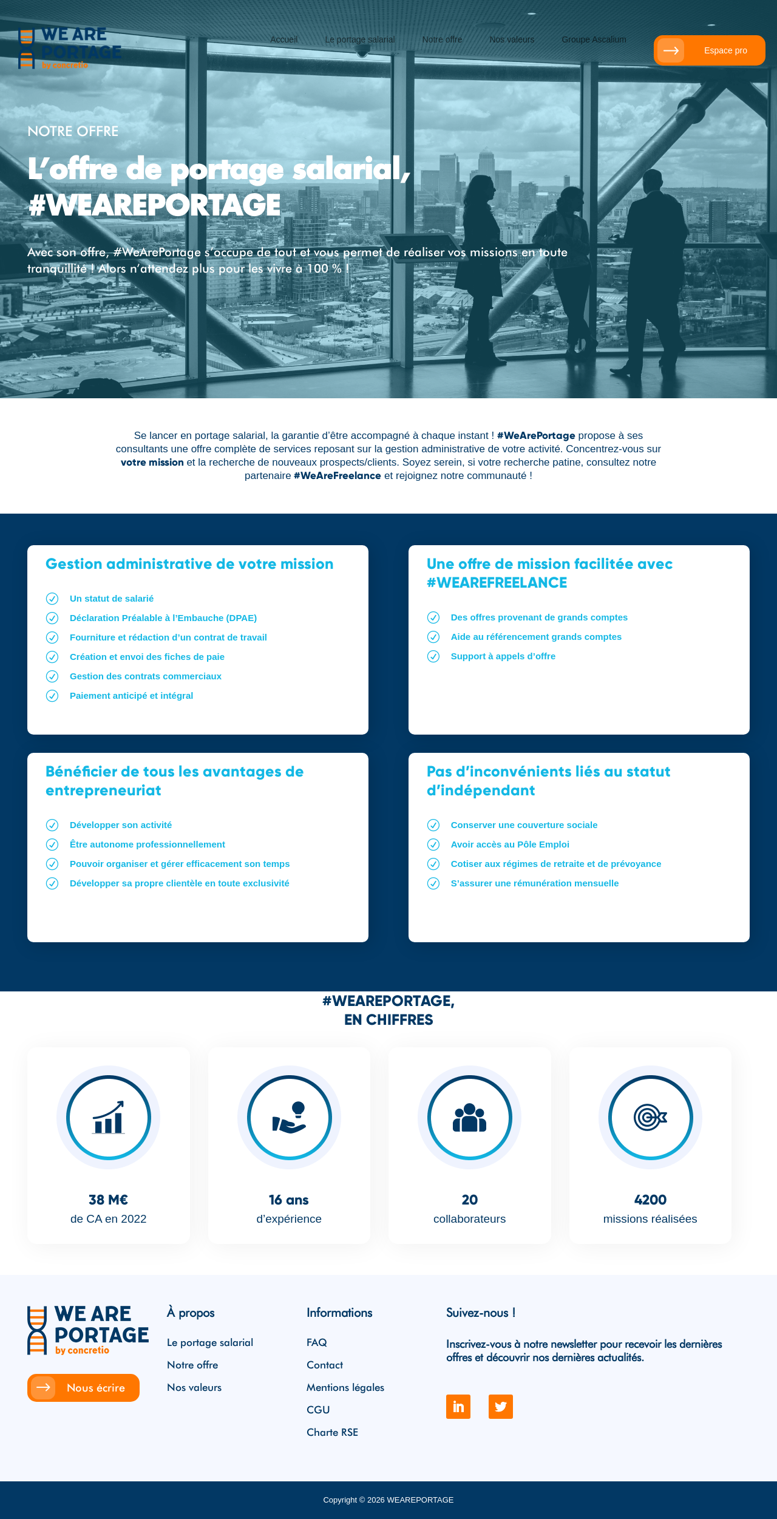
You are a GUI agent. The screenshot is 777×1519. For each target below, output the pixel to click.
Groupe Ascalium (594, 39)
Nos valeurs (511, 39)
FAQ (317, 1343)
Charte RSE (332, 1433)
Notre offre (442, 39)
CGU (318, 1410)
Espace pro (725, 50)
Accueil (283, 39)
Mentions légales (345, 1388)
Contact (325, 1366)
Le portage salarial (360, 39)
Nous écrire (96, 1387)
